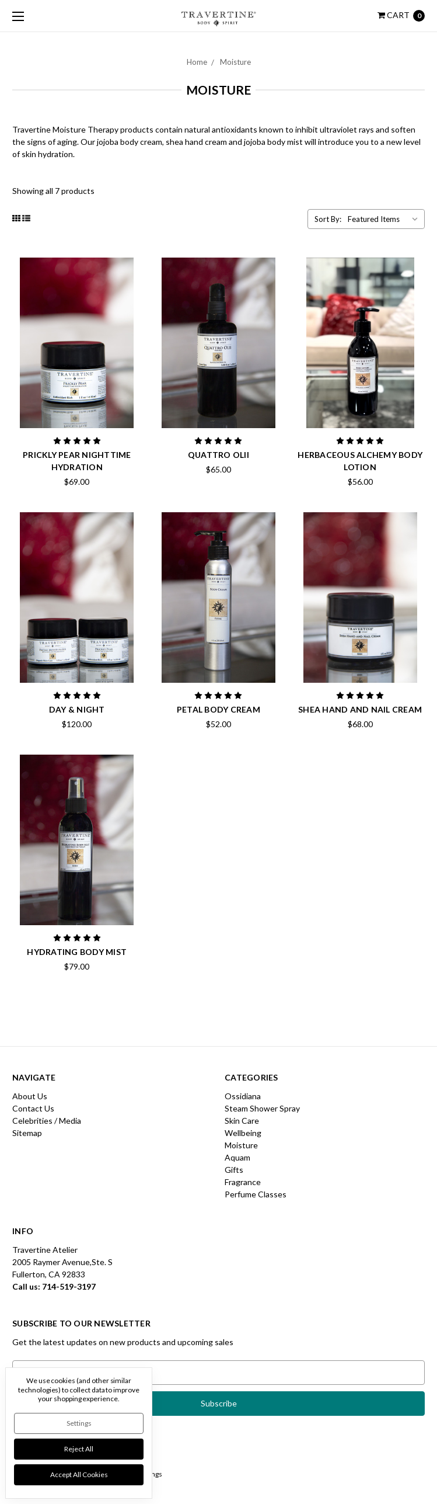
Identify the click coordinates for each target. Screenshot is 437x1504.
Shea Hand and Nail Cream (360, 709)
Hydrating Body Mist (77, 952)
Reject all (78, 1448)
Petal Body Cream (218, 709)
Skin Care (242, 1121)
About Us (29, 1096)
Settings (79, 1423)
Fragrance (243, 1182)
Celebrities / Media (46, 1121)
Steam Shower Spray (262, 1108)
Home (197, 62)
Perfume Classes (255, 1194)
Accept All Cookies (79, 1474)
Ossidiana (243, 1096)
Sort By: (327, 219)
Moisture (235, 62)
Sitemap (27, 1133)
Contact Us (33, 1108)
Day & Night (77, 709)
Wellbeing (243, 1133)
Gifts (234, 1170)
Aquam (237, 1157)
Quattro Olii (218, 455)
